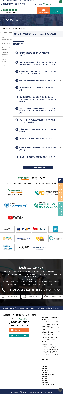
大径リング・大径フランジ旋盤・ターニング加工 (48, 343)
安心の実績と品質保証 (48, 323)
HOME (44, 315)
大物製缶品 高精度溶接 (48, 353)
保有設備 (4, 62)
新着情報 (44, 381)
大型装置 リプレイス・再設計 (50, 346)
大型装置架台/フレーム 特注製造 (50, 349)
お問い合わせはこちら (44, 13)
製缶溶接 (4, 57)
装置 (3, 37)
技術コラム (45, 366)
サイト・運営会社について (6, 64)
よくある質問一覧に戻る (38, 168)
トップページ (5, 28)
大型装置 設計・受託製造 (49, 348)
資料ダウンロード (57, 13)
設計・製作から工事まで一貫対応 (50, 321)
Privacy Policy (37, 392)
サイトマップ (45, 383)
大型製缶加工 (5, 52)
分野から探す (46, 363)
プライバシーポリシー (48, 385)
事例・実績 (45, 359)
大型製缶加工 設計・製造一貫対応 (51, 351)
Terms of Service (46, 392)
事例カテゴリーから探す (48, 361)
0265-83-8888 (10, 10)
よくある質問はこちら (55, 297)
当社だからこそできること (49, 338)
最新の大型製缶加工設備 (48, 334)
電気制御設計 (5, 54)
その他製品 (4, 50)
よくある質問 (13, 28)
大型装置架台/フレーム (7, 40)
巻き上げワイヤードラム (6, 44)
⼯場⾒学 (44, 372)
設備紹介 (44, 368)
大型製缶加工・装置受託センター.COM (19, 4)
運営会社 (44, 378)
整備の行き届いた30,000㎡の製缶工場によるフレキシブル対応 (51, 332)
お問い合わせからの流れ (49, 374)
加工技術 (4, 59)
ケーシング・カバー (6, 47)
